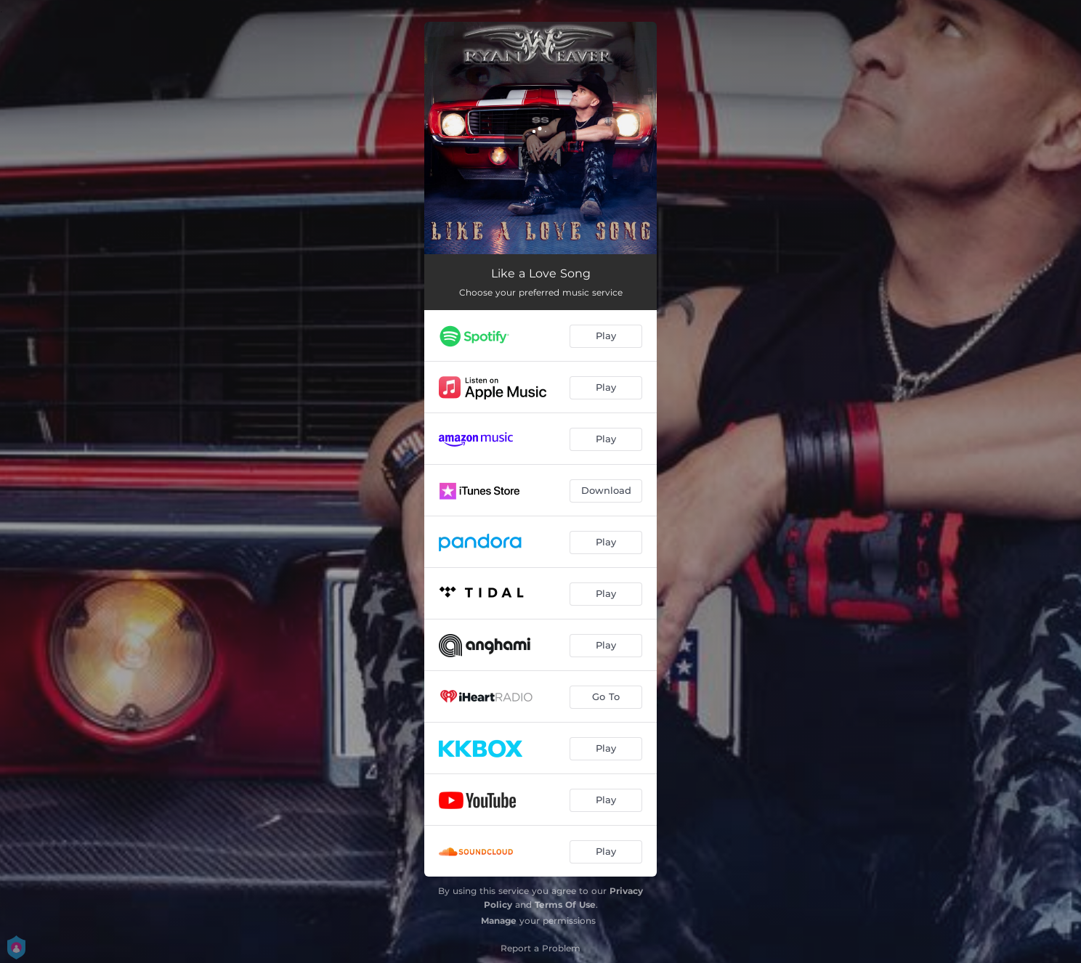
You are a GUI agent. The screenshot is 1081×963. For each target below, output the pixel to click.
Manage (499, 920)
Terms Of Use (565, 904)
